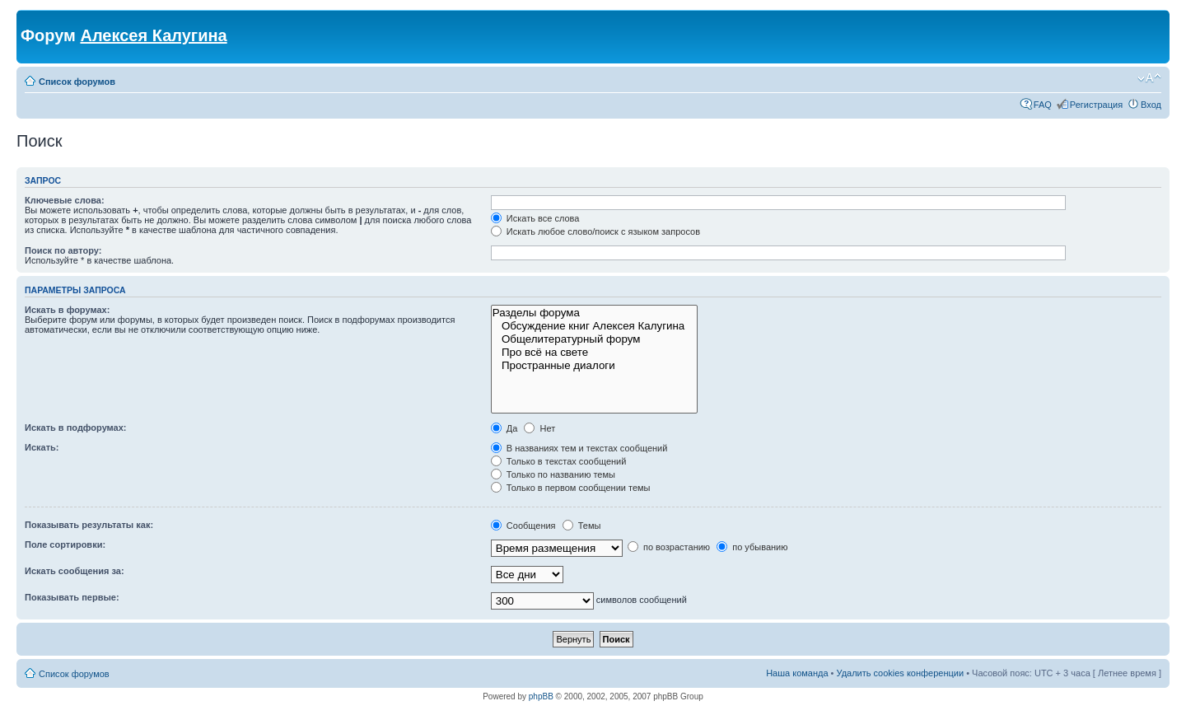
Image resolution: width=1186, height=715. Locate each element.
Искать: (41, 447)
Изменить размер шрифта (1149, 78)
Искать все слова (535, 218)
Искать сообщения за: (74, 571)
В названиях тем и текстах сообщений (579, 448)
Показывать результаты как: (89, 525)
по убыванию (752, 547)
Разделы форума (594, 313)
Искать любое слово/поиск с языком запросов (595, 231)
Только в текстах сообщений (559, 461)
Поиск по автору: (63, 250)
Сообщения (523, 525)
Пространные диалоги (594, 365)
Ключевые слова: (65, 200)
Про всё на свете (594, 352)
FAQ (1043, 105)
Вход (1151, 105)
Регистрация (1096, 105)
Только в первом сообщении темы (571, 488)
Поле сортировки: (65, 544)
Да (504, 428)
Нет (539, 428)
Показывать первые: (72, 597)
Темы (582, 525)
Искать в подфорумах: (76, 427)
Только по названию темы (553, 474)
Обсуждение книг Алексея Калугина (594, 326)
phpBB (541, 696)
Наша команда (797, 673)
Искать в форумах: (67, 310)
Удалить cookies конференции (900, 673)
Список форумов (77, 81)
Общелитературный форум (594, 339)
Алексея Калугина (153, 35)
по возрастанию (669, 547)
